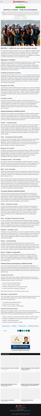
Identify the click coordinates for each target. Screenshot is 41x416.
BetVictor (15, 326)
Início (18, 4)
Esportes (22, 4)
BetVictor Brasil (22, 326)
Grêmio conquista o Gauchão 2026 (7, 400)
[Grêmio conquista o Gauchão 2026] (10, 393)
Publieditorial (22, 7)
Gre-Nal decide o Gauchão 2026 (27, 400)
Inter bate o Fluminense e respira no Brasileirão (10, 368)
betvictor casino (22, 74)
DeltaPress (29, 410)
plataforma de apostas (34, 326)
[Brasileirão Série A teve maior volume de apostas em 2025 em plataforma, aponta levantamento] (30, 377)
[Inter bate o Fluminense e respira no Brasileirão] (10, 361)
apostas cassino (6, 326)
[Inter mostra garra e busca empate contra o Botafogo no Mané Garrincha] (10, 377)
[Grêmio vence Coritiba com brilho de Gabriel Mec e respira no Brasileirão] (30, 361)
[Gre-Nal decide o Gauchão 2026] (30, 393)
